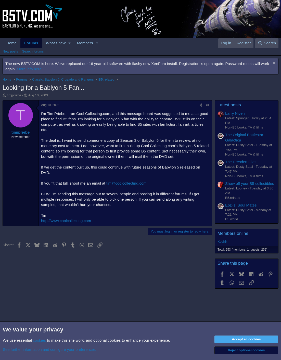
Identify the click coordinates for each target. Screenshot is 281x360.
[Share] (201, 105)
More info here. (30, 69)
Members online (233, 233)
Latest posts (229, 104)
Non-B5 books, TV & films (244, 127)
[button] (69, 43)
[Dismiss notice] (273, 63)
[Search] (266, 43)
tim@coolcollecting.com (126, 183)
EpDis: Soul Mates (241, 205)
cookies (39, 340)
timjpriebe (14, 95)
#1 (207, 105)
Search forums (33, 51)
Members (85, 43)
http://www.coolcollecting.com (66, 220)
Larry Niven (235, 113)
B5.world (231, 219)
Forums (31, 43)
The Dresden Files (241, 162)
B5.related (232, 198)
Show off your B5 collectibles (249, 183)
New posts (10, 51)
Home (11, 43)
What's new (56, 43)
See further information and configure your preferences (49, 349)
